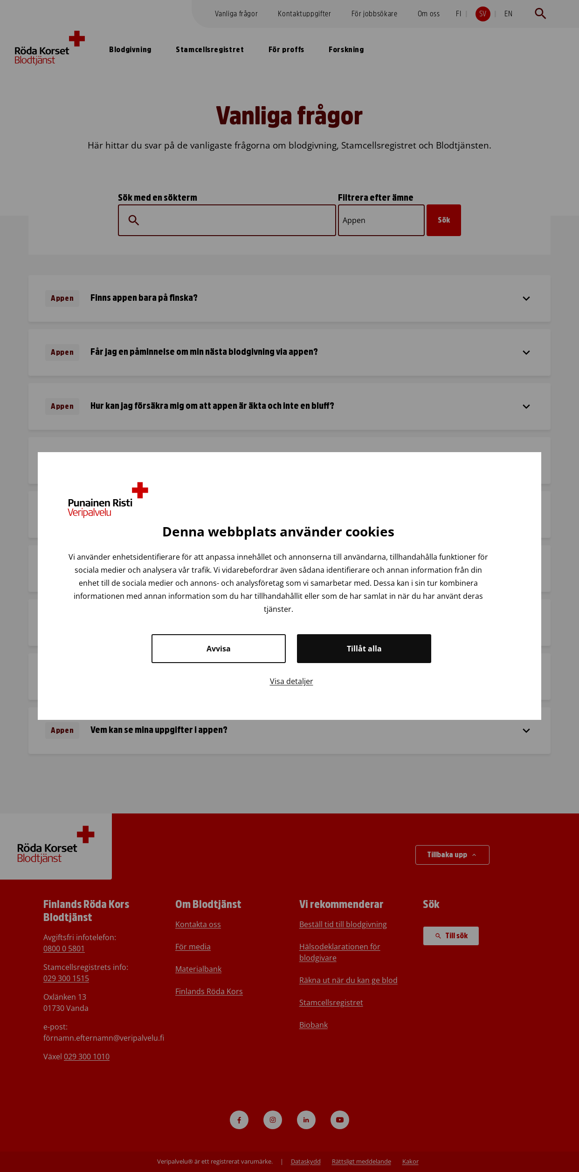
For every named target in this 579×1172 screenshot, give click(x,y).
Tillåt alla (364, 649)
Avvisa (219, 649)
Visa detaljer (291, 681)
